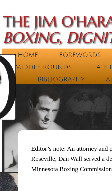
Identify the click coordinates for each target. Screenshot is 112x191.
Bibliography (61, 79)
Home (28, 54)
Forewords (80, 54)
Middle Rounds (43, 67)
